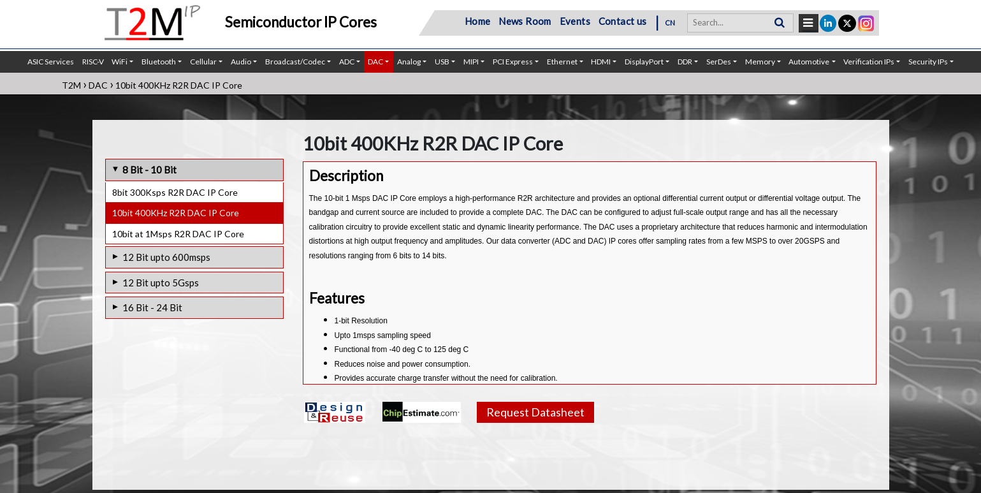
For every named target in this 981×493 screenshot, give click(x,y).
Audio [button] (241, 61)
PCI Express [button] (513, 61)
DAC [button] (375, 61)
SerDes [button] (718, 61)
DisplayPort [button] (644, 61)
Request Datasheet (535, 412)
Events (575, 21)
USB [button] (442, 61)
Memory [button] (760, 61)
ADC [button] (346, 61)
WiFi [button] (119, 61)
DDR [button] (685, 61)
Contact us (623, 21)
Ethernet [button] (562, 61)
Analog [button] (409, 61)
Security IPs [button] (928, 61)
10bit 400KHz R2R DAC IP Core (175, 212)
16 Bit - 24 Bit (152, 307)
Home (478, 21)
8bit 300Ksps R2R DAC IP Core (175, 192)
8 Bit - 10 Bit (149, 169)
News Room (524, 21)
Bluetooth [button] (159, 61)
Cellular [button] (203, 61)
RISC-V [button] (93, 61)
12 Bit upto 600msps (166, 257)
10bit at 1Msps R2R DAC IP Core (178, 233)
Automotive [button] (808, 61)
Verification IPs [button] (868, 61)
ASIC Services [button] (50, 61)
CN (670, 22)
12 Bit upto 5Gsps (160, 282)
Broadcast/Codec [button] (295, 61)
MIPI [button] (471, 61)
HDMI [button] (601, 61)
